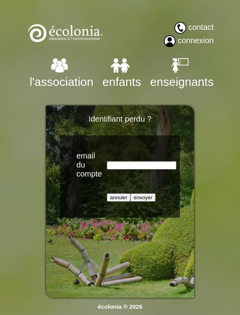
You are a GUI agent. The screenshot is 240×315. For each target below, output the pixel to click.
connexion (196, 40)
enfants (122, 81)
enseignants (182, 81)
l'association (61, 81)
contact (200, 27)
